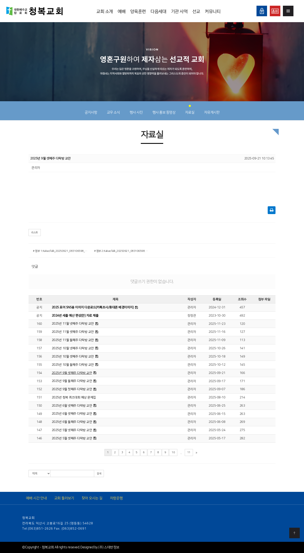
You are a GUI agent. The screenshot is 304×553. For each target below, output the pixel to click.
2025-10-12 (217, 365)
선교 (196, 11)
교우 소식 (113, 109)
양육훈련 (138, 11)
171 (242, 381)
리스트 (34, 232)
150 (39, 405)
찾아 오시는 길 (92, 498)
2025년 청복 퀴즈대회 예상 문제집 (74, 397)
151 (39, 397)
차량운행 (116, 498)
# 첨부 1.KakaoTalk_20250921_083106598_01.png (60, 251)
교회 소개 (104, 11)
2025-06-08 (217, 422)
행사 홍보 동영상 (163, 109)
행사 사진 (136, 109)
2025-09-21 (217, 373)
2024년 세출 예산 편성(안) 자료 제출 (75, 315)
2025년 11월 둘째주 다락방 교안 (73, 340)
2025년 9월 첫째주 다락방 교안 (72, 389)
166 (242, 373)
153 (39, 381)
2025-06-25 (217, 405)
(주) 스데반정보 (108, 547)
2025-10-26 (217, 348)
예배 (121, 11)
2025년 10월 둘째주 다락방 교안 (73, 365)
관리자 (191, 307)
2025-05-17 (217, 438)
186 (242, 389)
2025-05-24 (217, 430)
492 (242, 315)
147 (39, 430)
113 (242, 340)
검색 (99, 473)
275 (242, 430)
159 (39, 332)
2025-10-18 (217, 356)
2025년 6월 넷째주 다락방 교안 (72, 405)
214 (242, 397)
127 (242, 332)
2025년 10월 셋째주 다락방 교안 (73, 356)
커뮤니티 (212, 11)
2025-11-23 (217, 324)
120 (242, 324)
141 (242, 348)
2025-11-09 (217, 340)
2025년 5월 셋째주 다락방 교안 (72, 438)
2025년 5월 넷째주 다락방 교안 (72, 430)
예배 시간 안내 (36, 498)
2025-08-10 (217, 397)
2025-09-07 (217, 389)
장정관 (191, 315)
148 (39, 422)
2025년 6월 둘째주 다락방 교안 (72, 422)
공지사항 (91, 109)
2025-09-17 (217, 381)
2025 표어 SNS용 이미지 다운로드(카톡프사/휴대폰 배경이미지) (93, 307)
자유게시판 (212, 109)
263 (242, 405)
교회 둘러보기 (64, 498)
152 (39, 389)
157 (39, 348)
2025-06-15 (217, 414)
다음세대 (158, 11)
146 (39, 438)
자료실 (189, 109)
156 (39, 356)
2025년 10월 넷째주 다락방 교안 (73, 348)
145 (242, 365)
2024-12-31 (217, 307)
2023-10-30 (217, 315)
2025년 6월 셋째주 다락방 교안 (72, 413)
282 (242, 438)
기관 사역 (179, 11)
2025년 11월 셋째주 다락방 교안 (73, 332)
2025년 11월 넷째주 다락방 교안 (73, 323)
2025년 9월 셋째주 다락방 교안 (72, 373)
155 (39, 365)
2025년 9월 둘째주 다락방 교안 (72, 381)
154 (39, 373)
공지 (39, 307)
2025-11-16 (217, 332)
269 (242, 422)
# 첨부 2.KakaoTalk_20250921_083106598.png (121, 251)
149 (242, 356)
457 (242, 307)
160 (39, 324)
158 (39, 340)
